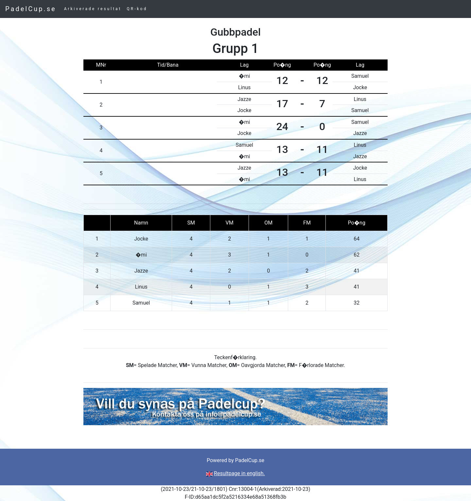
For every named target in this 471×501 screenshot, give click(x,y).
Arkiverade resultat (93, 9)
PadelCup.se (30, 9)
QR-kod (137, 9)
